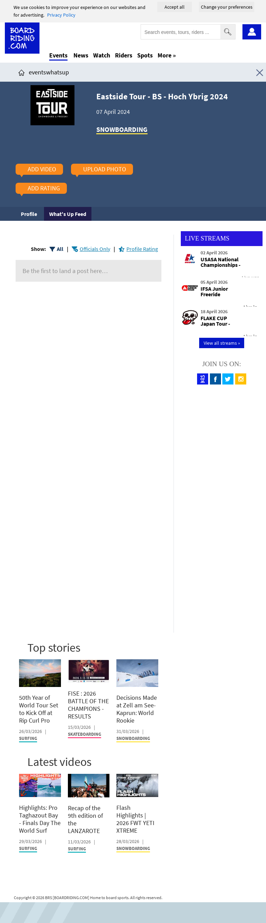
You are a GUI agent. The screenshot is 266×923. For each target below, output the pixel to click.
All (60, 248)
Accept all (175, 7)
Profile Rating (142, 248)
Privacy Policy (61, 15)
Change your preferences (226, 7)
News (80, 55)
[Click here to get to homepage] (21, 72)
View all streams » (222, 343)
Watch (101, 55)
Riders (123, 55)
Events (58, 55)
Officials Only (95, 248)
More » (167, 55)
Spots (145, 55)
